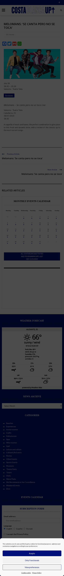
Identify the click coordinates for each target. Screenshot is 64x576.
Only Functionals (32, 560)
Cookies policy (26, 573)
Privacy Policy (36, 573)
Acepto (32, 553)
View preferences (32, 567)
